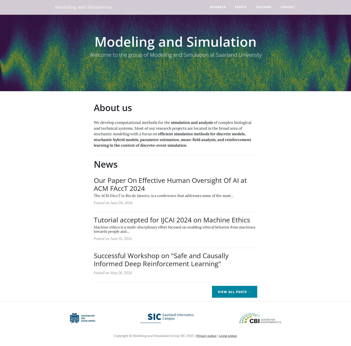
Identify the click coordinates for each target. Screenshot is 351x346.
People (241, 7)
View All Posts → (234, 292)
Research (218, 7)
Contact (287, 7)
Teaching (264, 7)
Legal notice (228, 336)
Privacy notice (206, 336)
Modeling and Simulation (84, 7)
